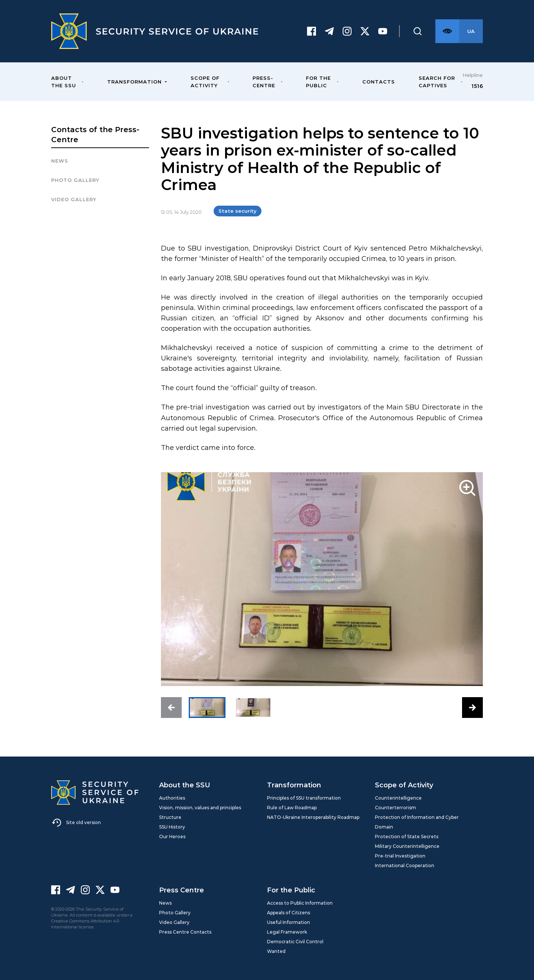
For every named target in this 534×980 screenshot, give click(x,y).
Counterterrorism (395, 807)
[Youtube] (382, 31)
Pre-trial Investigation (400, 856)
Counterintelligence (398, 798)
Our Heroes (172, 836)
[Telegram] (329, 31)
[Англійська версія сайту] (471, 31)
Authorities (172, 798)
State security (237, 211)
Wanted (276, 951)
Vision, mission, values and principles (200, 807)
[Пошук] (417, 31)
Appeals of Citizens (288, 912)
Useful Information (288, 922)
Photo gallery (75, 180)
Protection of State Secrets (406, 836)
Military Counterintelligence (407, 846)
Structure (170, 817)
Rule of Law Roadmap (292, 807)
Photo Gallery (175, 912)
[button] (171, 707)
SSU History (172, 827)
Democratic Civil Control (295, 941)
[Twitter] (364, 31)
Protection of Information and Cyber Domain (417, 822)
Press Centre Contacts (185, 932)
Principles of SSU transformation (304, 798)
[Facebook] (311, 31)
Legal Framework (287, 932)
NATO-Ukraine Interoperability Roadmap (313, 817)
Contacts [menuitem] (378, 82)
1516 (477, 86)
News (59, 161)
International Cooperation (404, 865)
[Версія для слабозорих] (447, 31)
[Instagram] (347, 31)
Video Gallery (73, 199)
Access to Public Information (300, 903)
